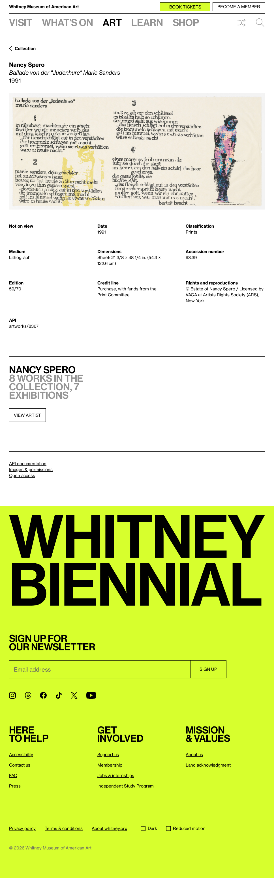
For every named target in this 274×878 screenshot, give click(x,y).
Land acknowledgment (208, 764)
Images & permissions (31, 469)
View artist (27, 415)
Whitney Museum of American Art (44, 6)
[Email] (99, 669)
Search (260, 22)
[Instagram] (12, 695)
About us (194, 754)
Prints (191, 231)
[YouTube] (91, 695)
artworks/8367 (23, 326)
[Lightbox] (137, 151)
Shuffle (241, 22)
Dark (149, 828)
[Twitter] (74, 695)
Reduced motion (186, 828)
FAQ (13, 775)
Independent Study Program (125, 785)
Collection (25, 48)
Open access (22, 475)
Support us (108, 754)
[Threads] (27, 695)
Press (15, 785)
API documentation (27, 463)
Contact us (19, 764)
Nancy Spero (26, 64)
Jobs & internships (115, 775)
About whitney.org (109, 828)
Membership (109, 764)
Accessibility (21, 754)
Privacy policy (22, 828)
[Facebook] (43, 695)
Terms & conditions (64, 828)
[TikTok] (58, 695)
